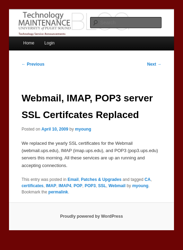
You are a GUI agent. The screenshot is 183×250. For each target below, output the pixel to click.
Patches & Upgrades (101, 179)
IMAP (51, 185)
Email (73, 179)
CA (147, 179)
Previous (32, 64)
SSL (102, 185)
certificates (32, 185)
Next (154, 64)
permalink (58, 192)
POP (77, 185)
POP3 (90, 185)
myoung (83, 129)
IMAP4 (65, 185)
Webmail (116, 185)
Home (28, 43)
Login (49, 43)
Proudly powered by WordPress (91, 216)
